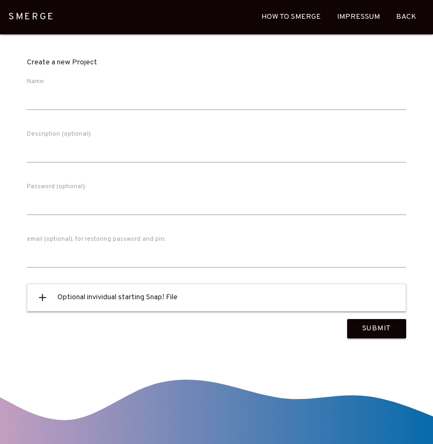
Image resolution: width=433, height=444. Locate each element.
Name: (36, 81)
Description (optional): (59, 134)
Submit (376, 328)
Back (406, 16)
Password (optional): (56, 186)
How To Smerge (291, 16)
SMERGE (32, 17)
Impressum (358, 16)
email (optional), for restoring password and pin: (96, 239)
